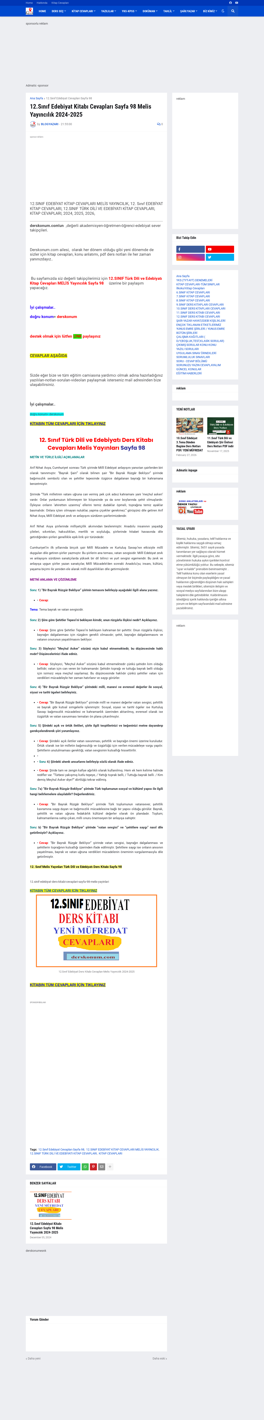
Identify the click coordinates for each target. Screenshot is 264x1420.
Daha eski (159, 1358)
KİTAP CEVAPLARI (110, 1153)
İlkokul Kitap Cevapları (190, 288)
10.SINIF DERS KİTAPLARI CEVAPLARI (200, 308)
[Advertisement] (96, 1045)
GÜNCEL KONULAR (188, 369)
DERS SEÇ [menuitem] (58, 11)
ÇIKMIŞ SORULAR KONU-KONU (196, 344)
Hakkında (42, 2)
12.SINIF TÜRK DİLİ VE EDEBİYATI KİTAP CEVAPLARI (63, 1153)
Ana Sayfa (36, 98)
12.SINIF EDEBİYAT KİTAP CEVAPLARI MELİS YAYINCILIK (122, 1149)
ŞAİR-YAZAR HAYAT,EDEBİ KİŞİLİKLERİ (200, 320)
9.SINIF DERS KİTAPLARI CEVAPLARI (200, 304)
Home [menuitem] (42, 11)
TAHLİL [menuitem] (167, 11)
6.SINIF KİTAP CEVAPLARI (193, 292)
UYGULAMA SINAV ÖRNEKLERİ (196, 353)
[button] (222, 11)
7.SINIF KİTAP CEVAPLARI (193, 296)
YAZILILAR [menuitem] (107, 11)
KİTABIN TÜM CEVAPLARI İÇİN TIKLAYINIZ (63, 890)
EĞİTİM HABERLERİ (189, 373)
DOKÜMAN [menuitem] (149, 11)
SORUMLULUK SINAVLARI (193, 357)
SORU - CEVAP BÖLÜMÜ (191, 361)
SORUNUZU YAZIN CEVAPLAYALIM (198, 365)
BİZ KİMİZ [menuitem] (209, 11)
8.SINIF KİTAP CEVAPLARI (193, 300)
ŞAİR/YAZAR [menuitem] (187, 11)
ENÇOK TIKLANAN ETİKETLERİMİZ (198, 324)
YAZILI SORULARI (187, 349)
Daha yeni (34, 1358)
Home (29, 2)
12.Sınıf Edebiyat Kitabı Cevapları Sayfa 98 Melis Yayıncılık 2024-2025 (46, 1228)
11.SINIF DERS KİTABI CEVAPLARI (198, 312)
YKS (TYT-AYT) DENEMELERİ (194, 280)
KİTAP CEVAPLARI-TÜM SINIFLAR (198, 284)
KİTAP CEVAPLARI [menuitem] (82, 11)
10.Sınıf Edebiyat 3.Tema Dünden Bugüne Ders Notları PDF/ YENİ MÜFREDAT (189, 444)
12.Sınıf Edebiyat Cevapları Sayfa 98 (69, 98)
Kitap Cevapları (60, 2)
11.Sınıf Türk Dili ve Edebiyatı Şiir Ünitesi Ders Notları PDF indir (220, 442)
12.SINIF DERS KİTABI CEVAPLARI (198, 316)
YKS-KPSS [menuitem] (128, 11)
